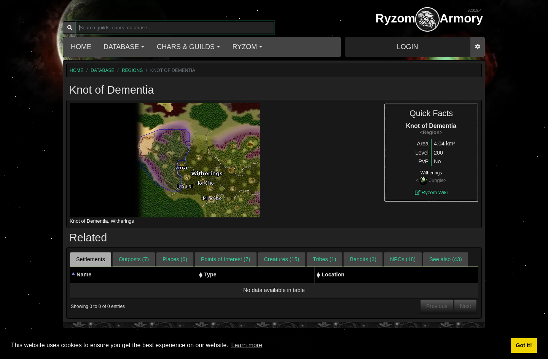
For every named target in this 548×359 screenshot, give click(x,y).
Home (81, 47)
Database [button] (121, 47)
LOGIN (407, 47)
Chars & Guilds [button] (186, 47)
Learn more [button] (246, 345)
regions (132, 70)
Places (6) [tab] (174, 259)
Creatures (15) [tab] (281, 259)
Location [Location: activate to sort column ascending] (333, 274)
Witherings (122, 221)
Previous (437, 306)
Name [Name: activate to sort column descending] (83, 274)
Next (465, 306)
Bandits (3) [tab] (363, 259)
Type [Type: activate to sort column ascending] (210, 274)
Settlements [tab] (90, 259)
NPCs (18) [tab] (403, 259)
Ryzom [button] (245, 47)
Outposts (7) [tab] (134, 259)
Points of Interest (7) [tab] (225, 259)
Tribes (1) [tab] (324, 259)
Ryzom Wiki (431, 192)
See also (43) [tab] (445, 259)
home (76, 70)
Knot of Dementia (89, 221)
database (102, 70)
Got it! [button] (524, 345)
